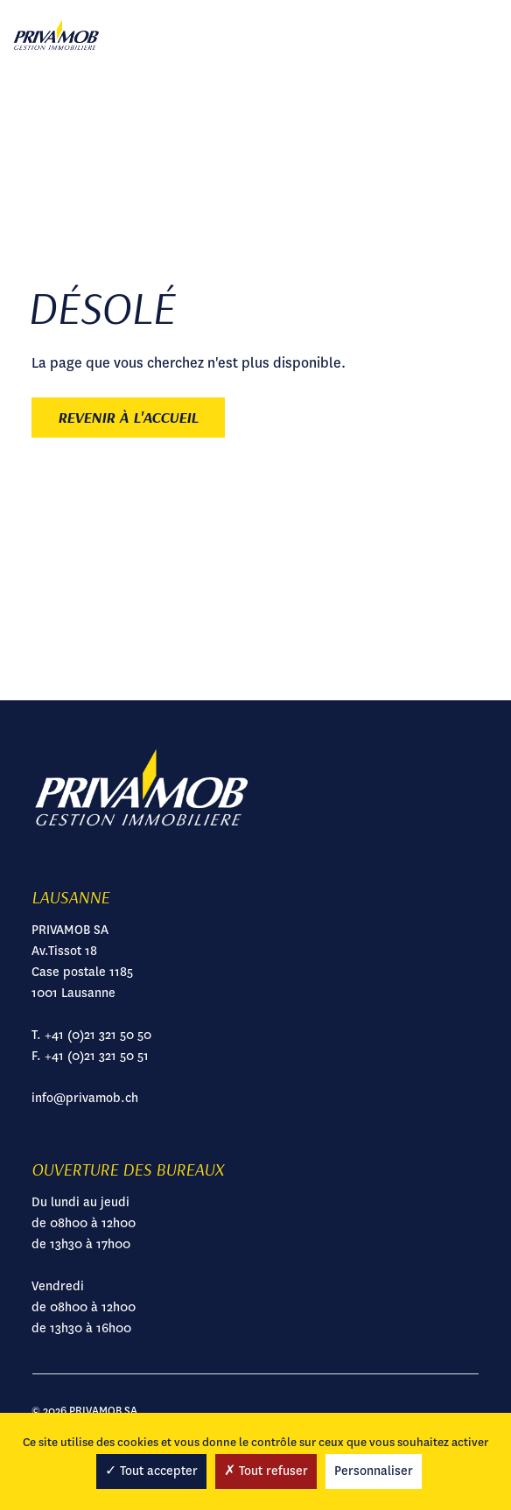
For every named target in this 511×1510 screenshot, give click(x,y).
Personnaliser (373, 1470)
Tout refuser (266, 1470)
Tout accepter (151, 1470)
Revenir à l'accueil (128, 417)
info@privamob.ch (85, 1098)
